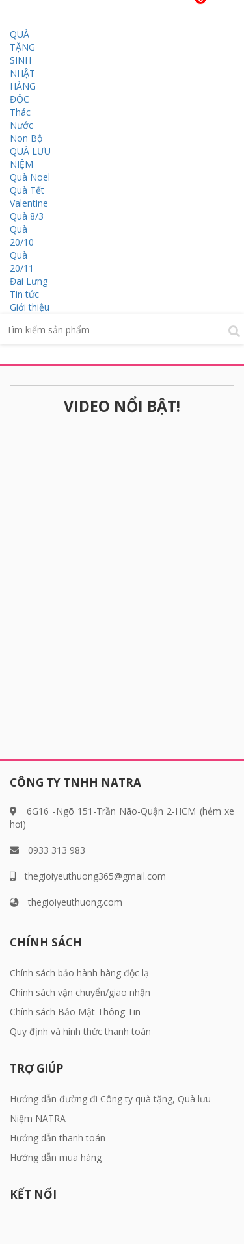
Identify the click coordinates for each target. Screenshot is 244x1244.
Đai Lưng (28, 281)
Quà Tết (27, 190)
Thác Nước (21, 118)
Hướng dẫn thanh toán (57, 1138)
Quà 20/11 (22, 261)
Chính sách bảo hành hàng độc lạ (79, 973)
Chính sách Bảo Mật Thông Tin (75, 1012)
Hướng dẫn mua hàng (56, 1157)
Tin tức (24, 294)
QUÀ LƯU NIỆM (30, 157)
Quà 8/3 (27, 216)
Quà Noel (30, 177)
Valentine (29, 203)
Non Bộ (26, 138)
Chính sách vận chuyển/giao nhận (80, 992)
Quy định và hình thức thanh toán (80, 1031)
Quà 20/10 (22, 235)
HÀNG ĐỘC (23, 92)
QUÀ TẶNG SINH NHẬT (22, 53)
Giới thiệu (29, 307)
